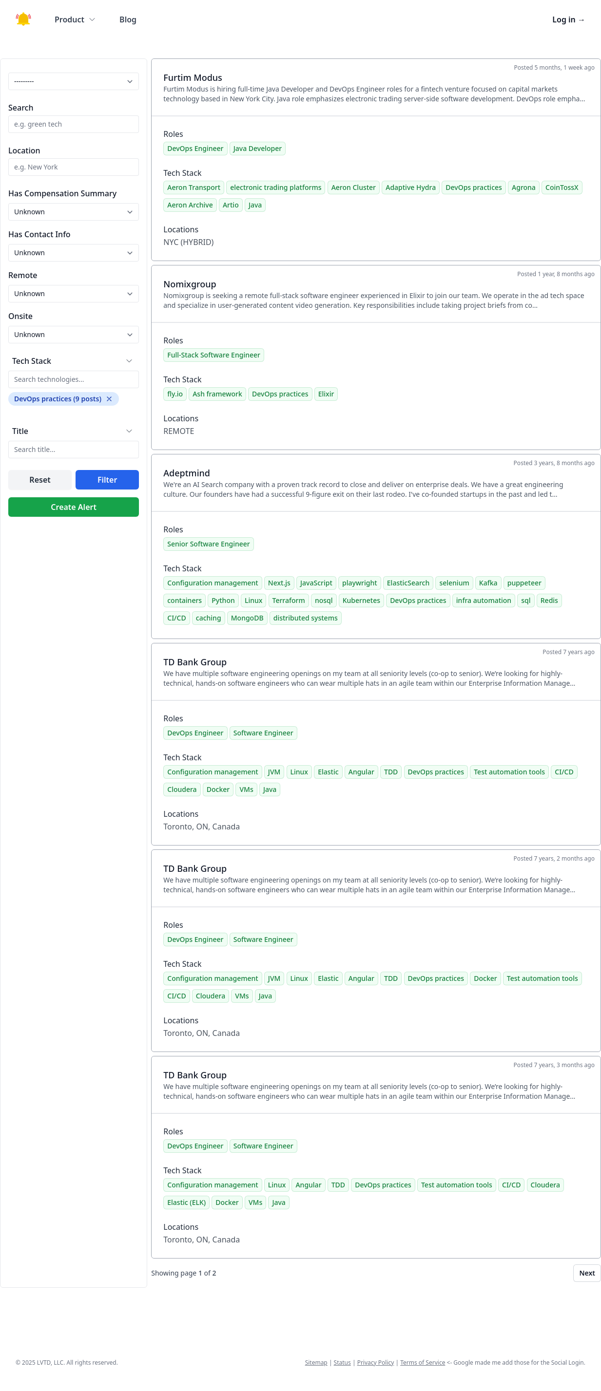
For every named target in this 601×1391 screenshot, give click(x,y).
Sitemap (316, 1362)
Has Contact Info (39, 234)
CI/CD (176, 617)
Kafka (488, 582)
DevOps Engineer (195, 148)
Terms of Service (422, 1362)
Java (255, 204)
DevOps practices (474, 187)
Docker (218, 789)
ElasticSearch (408, 582)
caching (208, 617)
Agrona (524, 187)
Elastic (328, 771)
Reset (39, 479)
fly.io (175, 393)
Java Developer (257, 148)
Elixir (326, 393)
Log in (568, 19)
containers (184, 600)
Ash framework (217, 393)
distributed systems (305, 617)
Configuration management (212, 582)
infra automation (483, 600)
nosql (324, 600)
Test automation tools (509, 771)
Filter (107, 479)
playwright (359, 582)
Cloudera (181, 789)
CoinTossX (562, 187)
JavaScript (316, 582)
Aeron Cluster (353, 187)
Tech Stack (31, 361)
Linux (253, 600)
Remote (23, 275)
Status (342, 1362)
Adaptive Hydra (411, 187)
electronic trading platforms (275, 187)
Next (587, 1273)
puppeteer (524, 582)
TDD (391, 771)
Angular (361, 771)
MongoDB (247, 617)
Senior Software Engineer (208, 543)
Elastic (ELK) (186, 1202)
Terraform (288, 600)
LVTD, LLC (50, 1362)
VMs (246, 789)
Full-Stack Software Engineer (213, 354)
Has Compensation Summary (62, 193)
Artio (231, 204)
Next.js (279, 582)
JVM (274, 771)
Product (75, 19)
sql (525, 600)
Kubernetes (361, 600)
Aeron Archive (190, 204)
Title (20, 431)
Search (20, 107)
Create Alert (74, 507)
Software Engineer (263, 732)
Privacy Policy (375, 1362)
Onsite (20, 316)
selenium (454, 582)
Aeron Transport (193, 187)
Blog (127, 19)
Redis (549, 600)
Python (223, 600)
